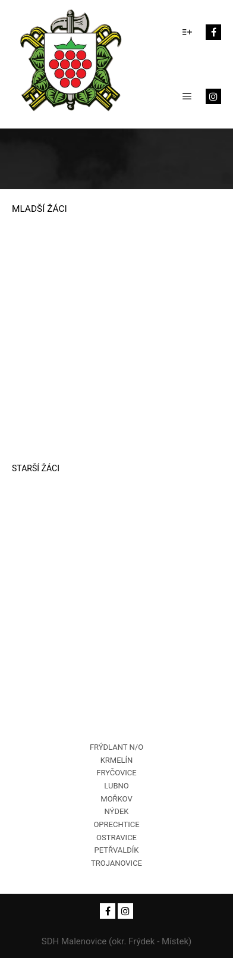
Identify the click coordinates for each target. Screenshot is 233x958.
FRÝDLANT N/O (116, 747)
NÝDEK (117, 811)
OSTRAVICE (116, 837)
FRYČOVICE (116, 772)
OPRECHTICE (116, 824)
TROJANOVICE (116, 863)
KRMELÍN (116, 760)
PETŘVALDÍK (117, 850)
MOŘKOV (116, 798)
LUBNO (116, 785)
